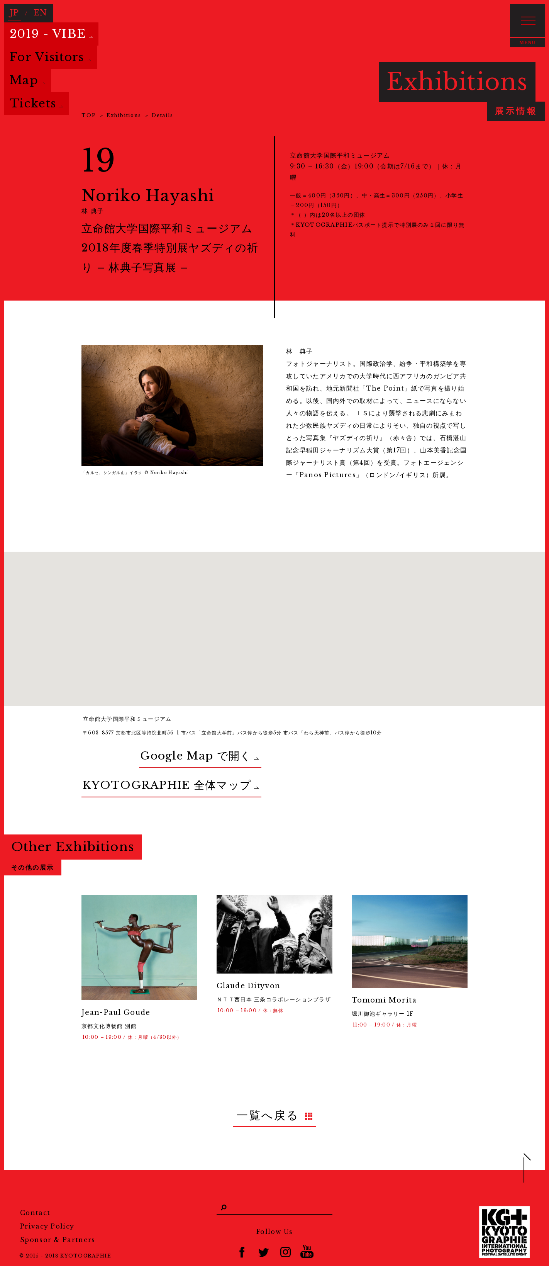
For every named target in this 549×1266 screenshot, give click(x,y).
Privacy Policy (47, 1201)
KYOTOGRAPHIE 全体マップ (130, 770)
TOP (88, 115)
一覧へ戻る (268, 1093)
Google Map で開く (144, 751)
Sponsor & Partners (57, 1214)
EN (36, 10)
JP (13, 10)
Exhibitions (124, 115)
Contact (35, 1187)
